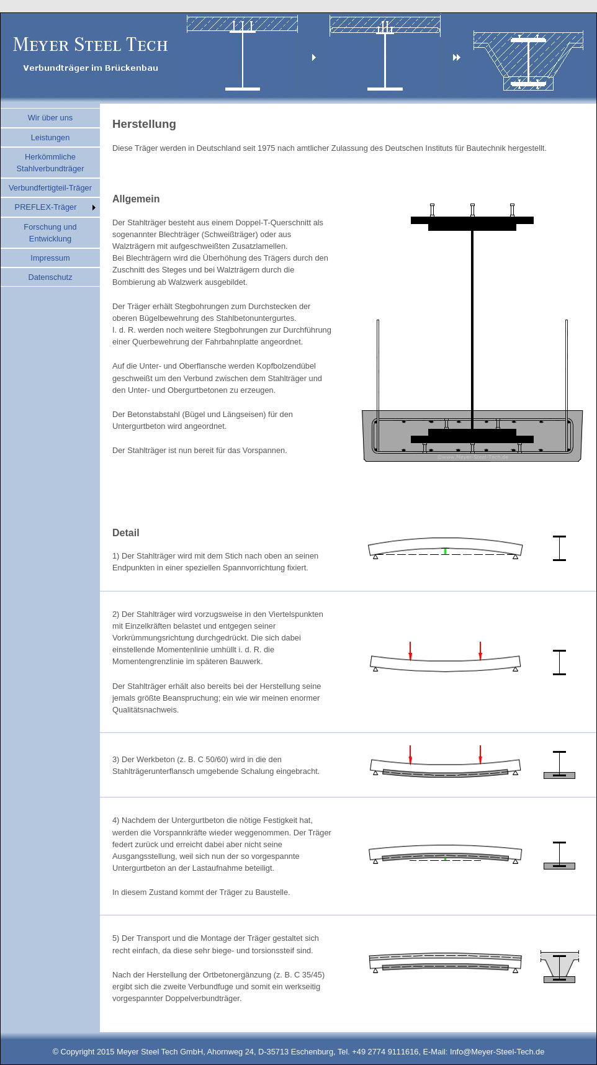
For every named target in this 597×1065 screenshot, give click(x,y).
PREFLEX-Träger (46, 207)
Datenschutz (50, 277)
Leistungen (50, 137)
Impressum (50, 258)
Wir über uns (50, 117)
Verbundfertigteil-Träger (50, 187)
